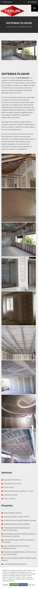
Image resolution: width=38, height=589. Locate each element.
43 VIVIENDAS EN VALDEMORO (15, 564)
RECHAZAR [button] (23, 584)
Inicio (8, 27)
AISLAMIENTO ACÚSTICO (13, 484)
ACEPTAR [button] (14, 584)
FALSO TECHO (9, 487)
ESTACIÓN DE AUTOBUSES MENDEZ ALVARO (20, 520)
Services (14, 27)
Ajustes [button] (5, 585)
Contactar (33, 2)
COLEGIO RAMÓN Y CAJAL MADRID (16, 517)
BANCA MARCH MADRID (13, 513)
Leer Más (31, 585)
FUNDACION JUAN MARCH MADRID (17, 524)
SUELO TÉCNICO (10, 499)
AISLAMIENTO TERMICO (12, 480)
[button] (34, 8)
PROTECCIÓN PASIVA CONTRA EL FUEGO (19, 491)
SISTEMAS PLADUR (11, 495)
